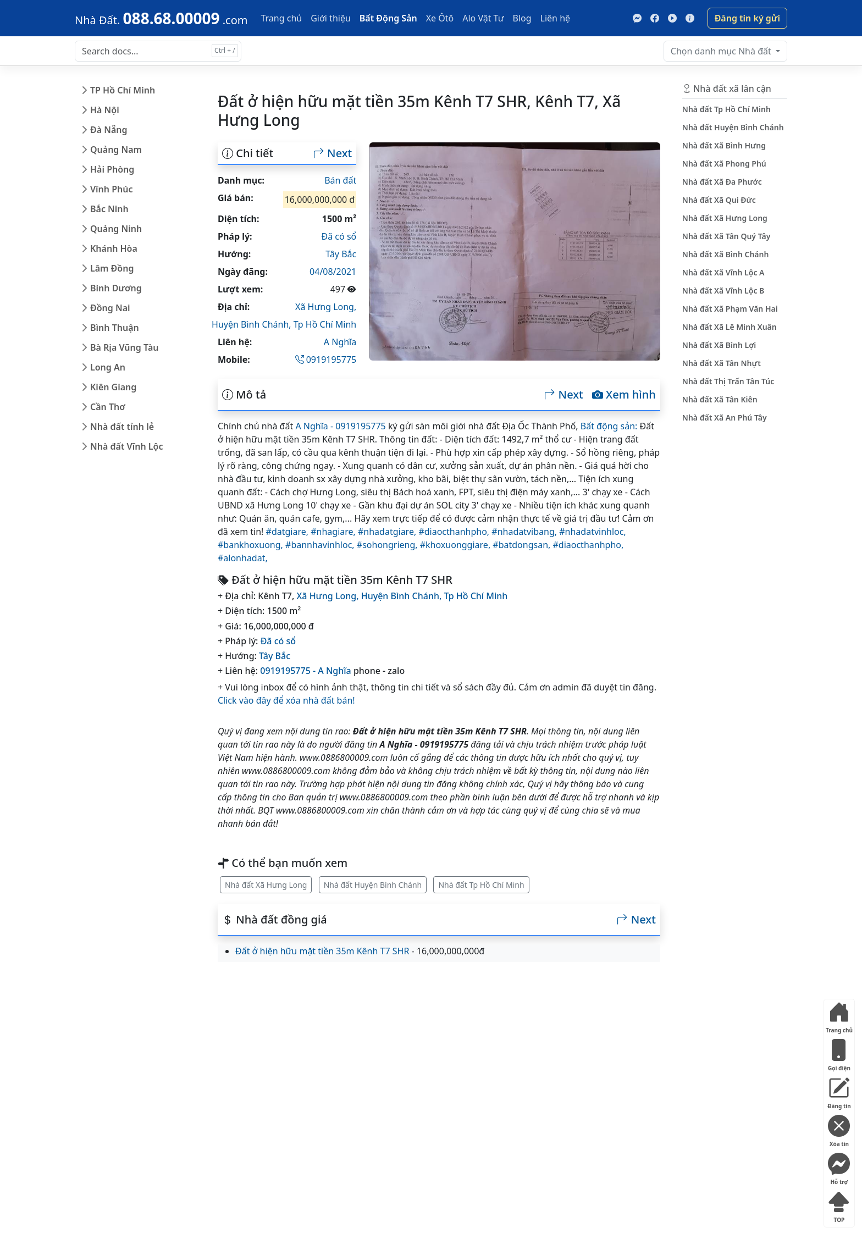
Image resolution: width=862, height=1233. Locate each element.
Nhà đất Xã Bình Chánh (725, 254)
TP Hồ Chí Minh (122, 90)
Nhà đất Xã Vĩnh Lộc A (723, 272)
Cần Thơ (107, 407)
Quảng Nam (116, 149)
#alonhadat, (243, 558)
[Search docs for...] (158, 51)
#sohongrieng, (388, 545)
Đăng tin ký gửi (747, 18)
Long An (107, 367)
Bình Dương (116, 288)
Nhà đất (722, 51)
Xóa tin (838, 1129)
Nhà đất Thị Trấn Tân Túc (728, 381)
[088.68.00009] (161, 18)
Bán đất (340, 180)
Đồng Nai (110, 308)
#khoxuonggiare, (456, 545)
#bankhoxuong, (251, 545)
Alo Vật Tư (483, 18)
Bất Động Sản (388, 18)
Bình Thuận (114, 328)
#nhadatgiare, (388, 532)
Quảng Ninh (116, 229)
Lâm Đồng (112, 268)
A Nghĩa (340, 342)
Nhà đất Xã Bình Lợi (719, 345)
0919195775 (326, 359)
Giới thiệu (331, 18)
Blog (522, 18)
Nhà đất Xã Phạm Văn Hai (730, 308)
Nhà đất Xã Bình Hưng (724, 145)
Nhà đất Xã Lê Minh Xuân (729, 327)
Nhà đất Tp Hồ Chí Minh (481, 885)
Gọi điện (838, 1053)
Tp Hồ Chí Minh (325, 324)
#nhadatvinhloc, (592, 532)
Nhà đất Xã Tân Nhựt (721, 363)
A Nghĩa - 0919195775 (340, 426)
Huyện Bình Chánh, (253, 324)
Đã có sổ (339, 236)
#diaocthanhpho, (454, 532)
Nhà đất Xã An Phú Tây (724, 417)
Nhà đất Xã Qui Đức (719, 200)
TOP (838, 1205)
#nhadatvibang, (525, 532)
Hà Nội (104, 110)
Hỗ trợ (838, 1167)
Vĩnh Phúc (111, 189)
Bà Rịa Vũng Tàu (124, 347)
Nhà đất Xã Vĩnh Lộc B (723, 290)
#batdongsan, (522, 545)
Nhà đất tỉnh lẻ (122, 427)
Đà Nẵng (109, 130)
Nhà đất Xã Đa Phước (722, 181)
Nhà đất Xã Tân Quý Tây (726, 236)
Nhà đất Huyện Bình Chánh (373, 885)
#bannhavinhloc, (321, 545)
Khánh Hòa (113, 248)
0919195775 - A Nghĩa (305, 671)
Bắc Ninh (109, 209)
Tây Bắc (340, 254)
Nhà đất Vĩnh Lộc (126, 446)
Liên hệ (555, 18)
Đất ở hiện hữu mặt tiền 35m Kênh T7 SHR (322, 951)
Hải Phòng (112, 169)
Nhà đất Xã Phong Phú (724, 163)
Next (332, 153)
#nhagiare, (334, 532)
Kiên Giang (113, 387)
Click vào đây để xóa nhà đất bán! (286, 700)
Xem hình (624, 394)
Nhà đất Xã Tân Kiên (720, 399)
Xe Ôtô (440, 18)
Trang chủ (281, 18)
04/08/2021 (333, 272)
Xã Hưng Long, (325, 307)
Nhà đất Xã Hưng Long (266, 885)
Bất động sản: (609, 426)
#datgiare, (288, 532)
